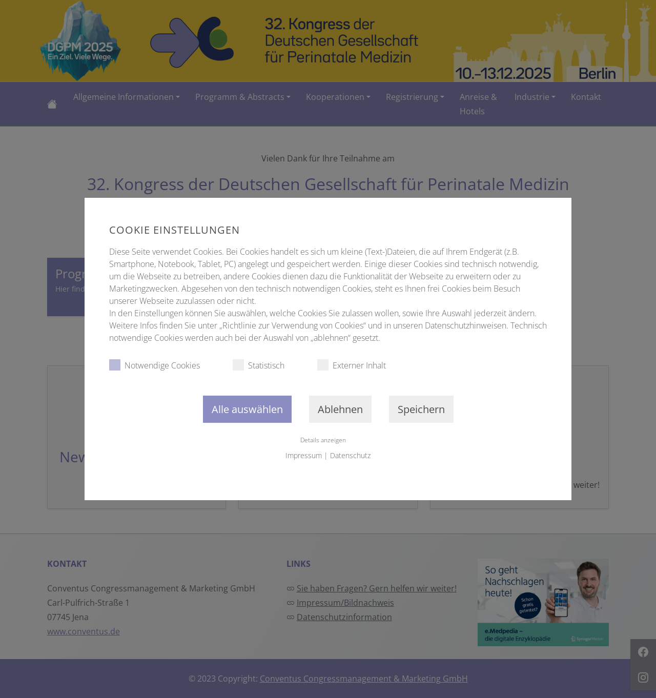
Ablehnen (340, 409)
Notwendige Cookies (154, 365)
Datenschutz (350, 455)
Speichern (421, 409)
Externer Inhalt (351, 365)
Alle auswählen (247, 409)
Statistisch (258, 365)
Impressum (303, 455)
